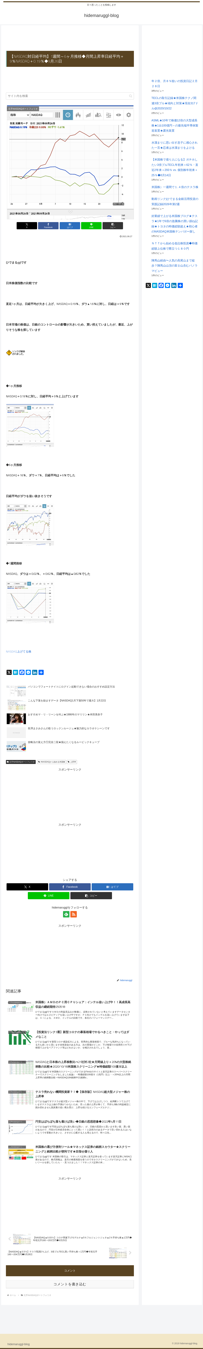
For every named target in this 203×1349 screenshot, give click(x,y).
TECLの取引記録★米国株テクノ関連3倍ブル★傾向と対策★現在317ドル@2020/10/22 (174, 103)
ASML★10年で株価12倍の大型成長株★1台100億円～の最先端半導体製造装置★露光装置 (174, 125)
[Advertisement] (70, 38)
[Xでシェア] (27, 225)
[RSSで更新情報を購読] (73, 914)
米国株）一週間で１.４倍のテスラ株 (174, 187)
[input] (70, 96)
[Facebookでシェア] (48, 225)
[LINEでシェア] (91, 225)
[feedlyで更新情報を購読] (66, 914)
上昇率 (72, 762)
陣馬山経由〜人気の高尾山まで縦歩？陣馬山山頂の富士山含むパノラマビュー (174, 265)
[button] (130, 96)
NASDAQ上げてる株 (18, 651)
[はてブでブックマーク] (70, 225)
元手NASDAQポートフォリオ (21, 762)
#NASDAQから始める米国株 (51, 762)
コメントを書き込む (69, 1284)
